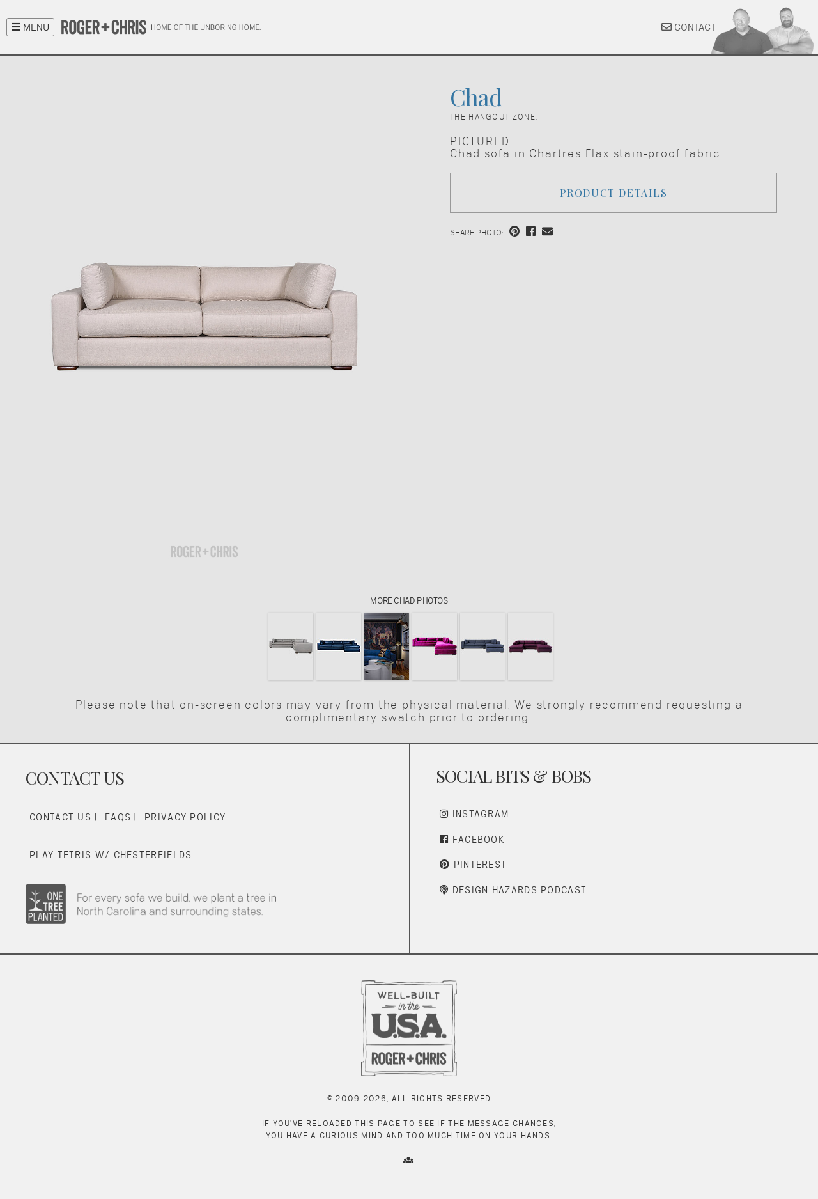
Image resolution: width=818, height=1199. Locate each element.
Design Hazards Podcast (513, 889)
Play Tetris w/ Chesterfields (110, 854)
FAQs (118, 816)
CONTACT (688, 27)
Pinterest (473, 864)
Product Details (614, 193)
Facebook (472, 839)
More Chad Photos (408, 600)
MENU (30, 27)
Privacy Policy (185, 816)
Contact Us (60, 816)
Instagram (474, 813)
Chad (476, 96)
